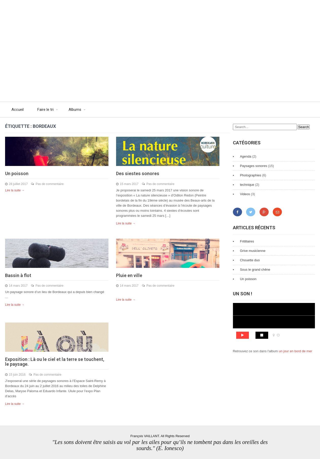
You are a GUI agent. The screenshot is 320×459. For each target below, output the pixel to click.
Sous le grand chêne (255, 269)
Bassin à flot (18, 275)
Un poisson (16, 173)
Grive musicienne (252, 251)
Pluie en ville (129, 275)
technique (247, 185)
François (53, 11)
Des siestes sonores (137, 173)
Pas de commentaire (49, 184)
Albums (75, 109)
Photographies (250, 175)
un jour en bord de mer (295, 351)
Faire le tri (45, 109)
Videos (245, 194)
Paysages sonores (253, 166)
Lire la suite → (15, 190)
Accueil (17, 109)
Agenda (245, 156)
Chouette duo (250, 260)
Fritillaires (247, 241)
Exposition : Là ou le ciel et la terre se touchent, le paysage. (54, 362)
